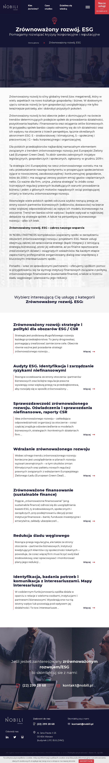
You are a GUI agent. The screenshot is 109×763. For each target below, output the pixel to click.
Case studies (49, 7)
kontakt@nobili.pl (74, 688)
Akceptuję (86, 761)
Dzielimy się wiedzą (66, 7)
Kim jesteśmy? (33, 7)
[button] (88, 7)
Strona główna (33, 42)
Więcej (84, 351)
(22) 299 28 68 (31, 688)
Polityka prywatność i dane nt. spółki (85, 755)
